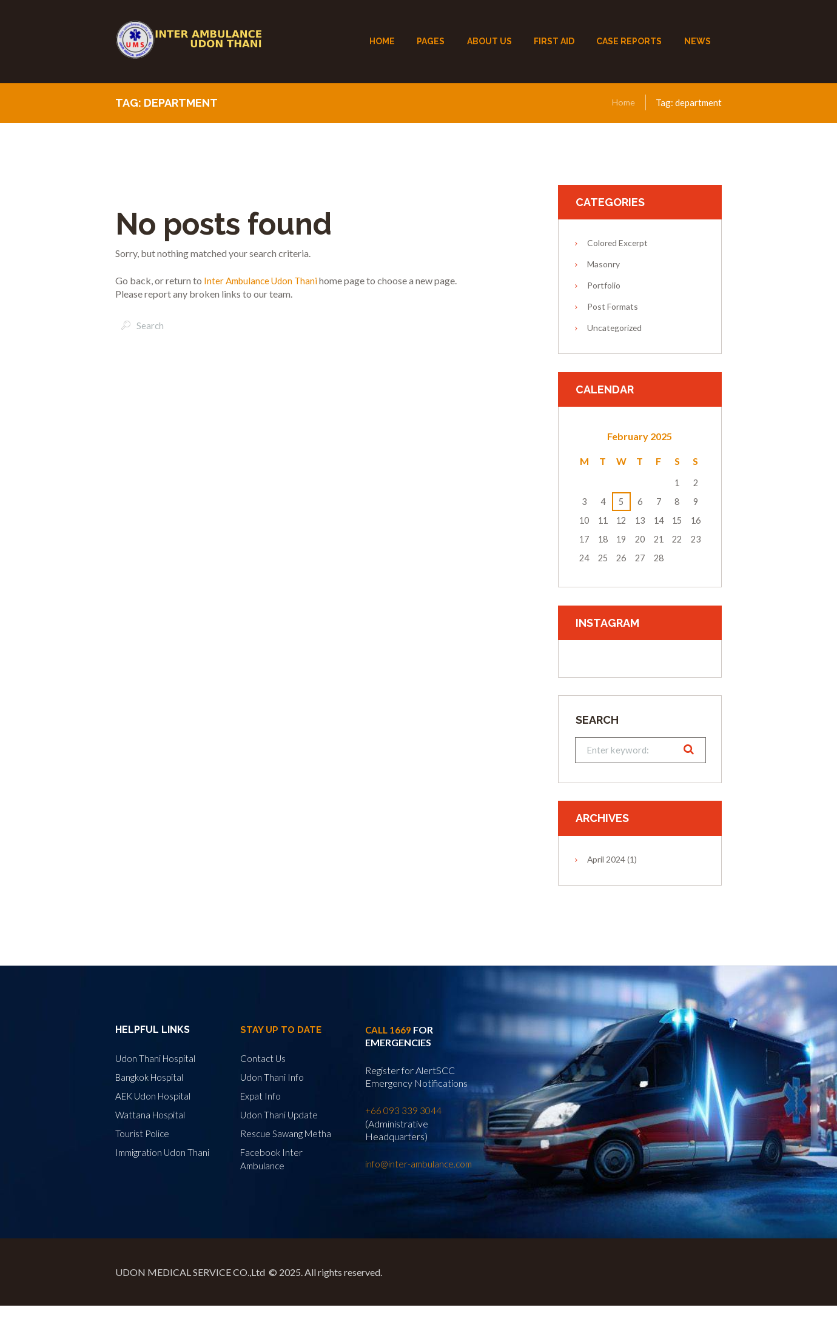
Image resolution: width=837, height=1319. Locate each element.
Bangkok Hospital (151, 1077)
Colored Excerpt (617, 243)
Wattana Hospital (151, 1114)
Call (378, 1031)
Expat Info (261, 1095)
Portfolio (603, 285)
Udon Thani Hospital (156, 1059)
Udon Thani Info (272, 1077)
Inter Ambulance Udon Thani (263, 280)
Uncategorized (614, 327)
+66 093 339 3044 (403, 1112)
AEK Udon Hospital (155, 1095)
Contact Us (263, 1059)
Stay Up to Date (282, 1031)
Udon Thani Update (280, 1114)
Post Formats (612, 306)
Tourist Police (142, 1132)
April (606, 860)
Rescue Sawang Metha (287, 1132)
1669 (402, 1031)
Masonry (603, 264)
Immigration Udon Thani (163, 1151)
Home (623, 102)
